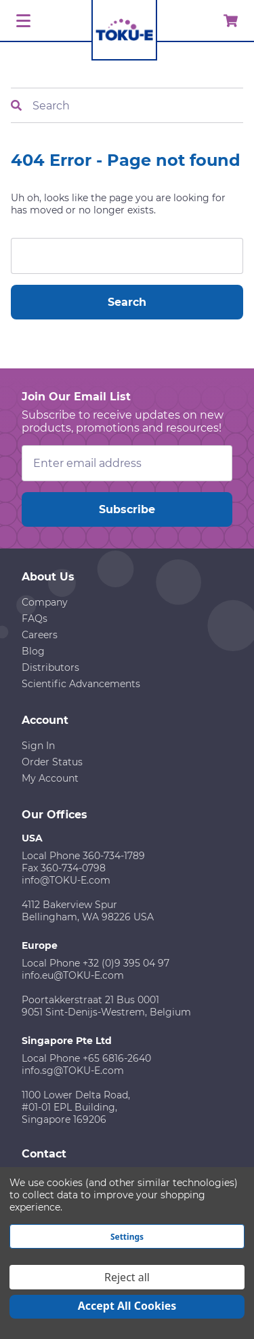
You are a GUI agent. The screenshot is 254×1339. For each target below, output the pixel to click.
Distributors (50, 667)
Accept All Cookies (127, 1305)
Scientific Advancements (81, 684)
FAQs (34, 618)
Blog (33, 651)
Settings (127, 1236)
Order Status (52, 762)
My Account (50, 778)
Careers (40, 635)
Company (45, 602)
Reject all (127, 1277)
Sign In (38, 746)
